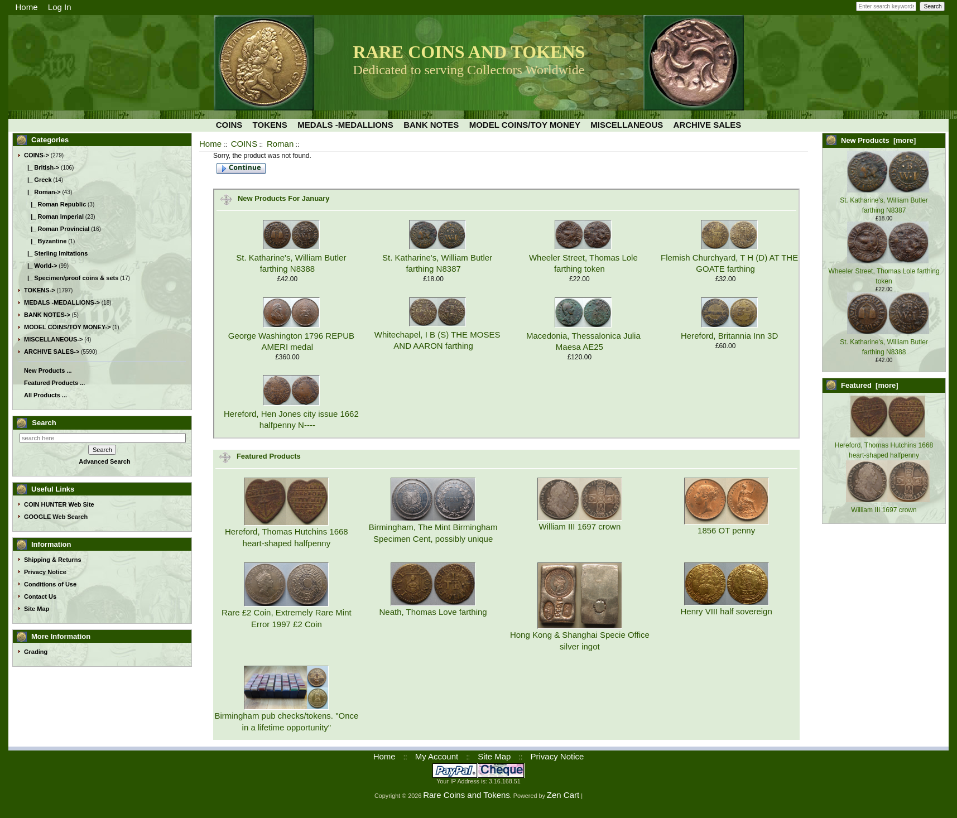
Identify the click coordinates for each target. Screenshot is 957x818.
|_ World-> (40, 265)
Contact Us (40, 596)
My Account (437, 756)
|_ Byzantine (45, 241)
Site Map (36, 608)
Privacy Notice (45, 572)
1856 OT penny (726, 530)
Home (27, 7)
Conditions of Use (50, 584)
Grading (35, 651)
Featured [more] (869, 385)
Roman (280, 143)
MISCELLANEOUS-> (53, 339)
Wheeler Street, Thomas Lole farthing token (883, 271)
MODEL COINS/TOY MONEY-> (67, 327)
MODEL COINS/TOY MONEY (524, 124)
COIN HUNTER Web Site (59, 504)
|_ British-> (41, 167)
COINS (244, 143)
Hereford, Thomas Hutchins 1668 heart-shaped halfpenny (884, 445)
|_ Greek (38, 179)
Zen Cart (563, 795)
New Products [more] (878, 140)
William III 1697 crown (580, 526)
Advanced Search (104, 461)
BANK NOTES (431, 124)
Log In (59, 7)
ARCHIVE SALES (708, 124)
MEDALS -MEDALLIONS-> (62, 302)
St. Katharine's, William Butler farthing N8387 (884, 200)
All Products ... (45, 395)
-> (36, 155)
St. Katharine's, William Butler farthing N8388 (884, 342)
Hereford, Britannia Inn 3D (729, 335)
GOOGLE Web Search (56, 516)
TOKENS (270, 124)
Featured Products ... (54, 382)
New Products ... (48, 370)
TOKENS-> (39, 290)
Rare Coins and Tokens (466, 795)
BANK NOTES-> (47, 314)
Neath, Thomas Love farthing (433, 612)
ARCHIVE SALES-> (51, 351)
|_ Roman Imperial (54, 216)
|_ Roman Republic (55, 204)
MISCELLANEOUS (626, 124)
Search (44, 422)
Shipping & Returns (52, 559)
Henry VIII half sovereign (726, 611)
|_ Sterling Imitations (56, 253)
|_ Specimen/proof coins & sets (71, 278)
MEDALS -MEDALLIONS (345, 124)
